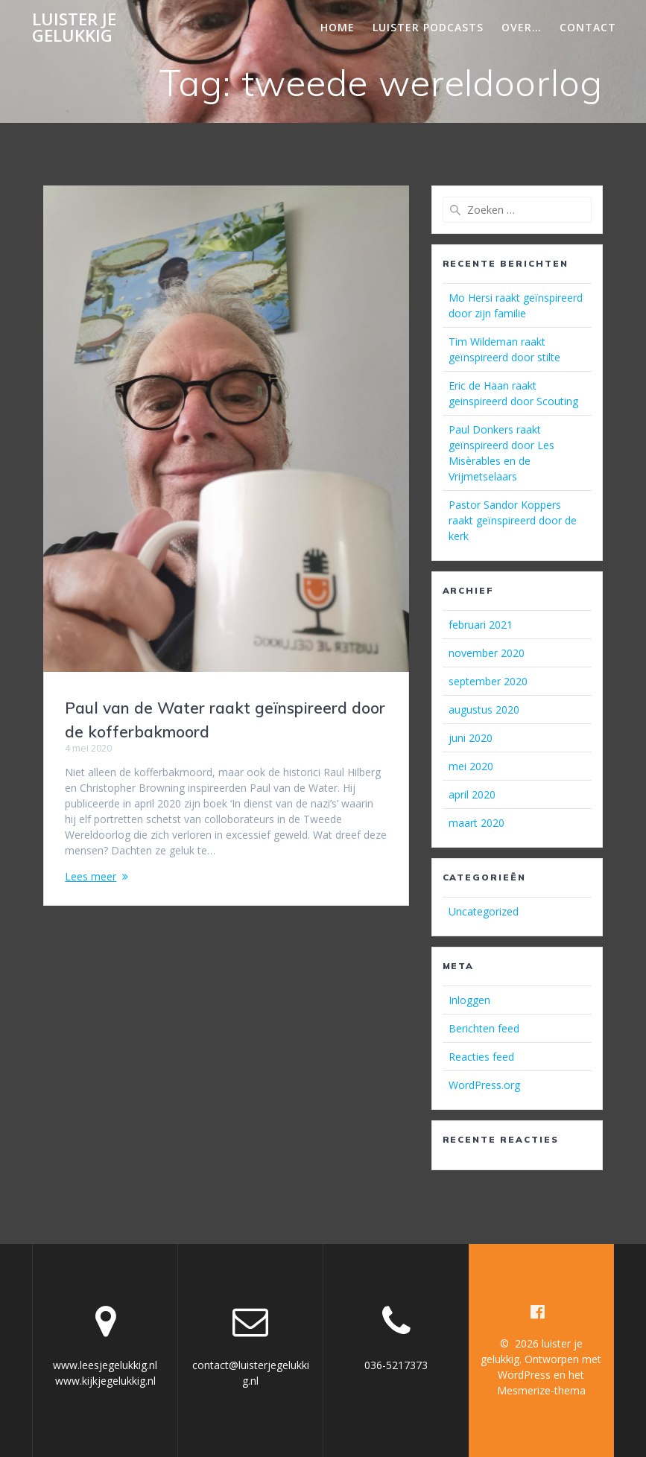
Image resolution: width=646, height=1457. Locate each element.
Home (337, 27)
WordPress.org (484, 1085)
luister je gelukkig (74, 28)
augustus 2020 (484, 709)
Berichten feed (484, 1028)
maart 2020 (476, 823)
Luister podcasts (428, 27)
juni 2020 (471, 738)
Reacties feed (481, 1057)
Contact (588, 27)
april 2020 (472, 794)
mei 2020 (471, 766)
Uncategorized (484, 911)
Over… (521, 27)
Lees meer (90, 876)
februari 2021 (481, 625)
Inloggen (469, 1000)
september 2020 (488, 681)
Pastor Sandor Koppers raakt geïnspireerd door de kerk (513, 520)
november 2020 (487, 653)
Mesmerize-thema (541, 1390)
